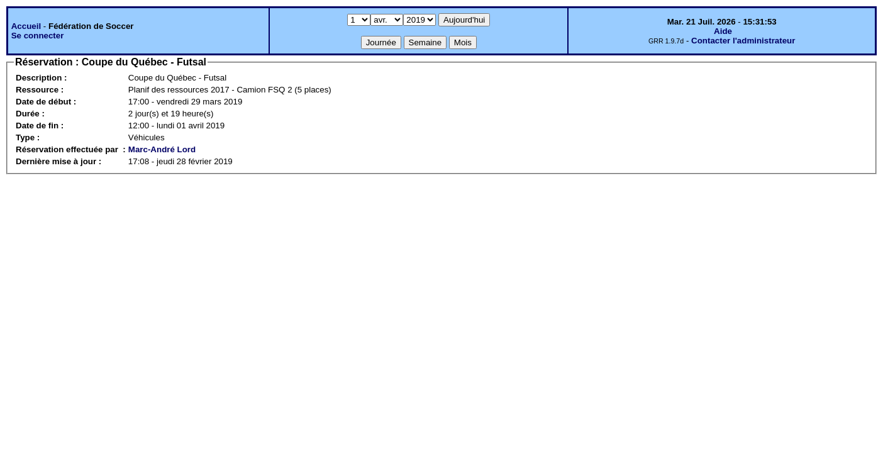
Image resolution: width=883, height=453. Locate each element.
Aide (723, 31)
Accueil (26, 26)
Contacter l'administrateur (743, 40)
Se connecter (37, 35)
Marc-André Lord (162, 149)
